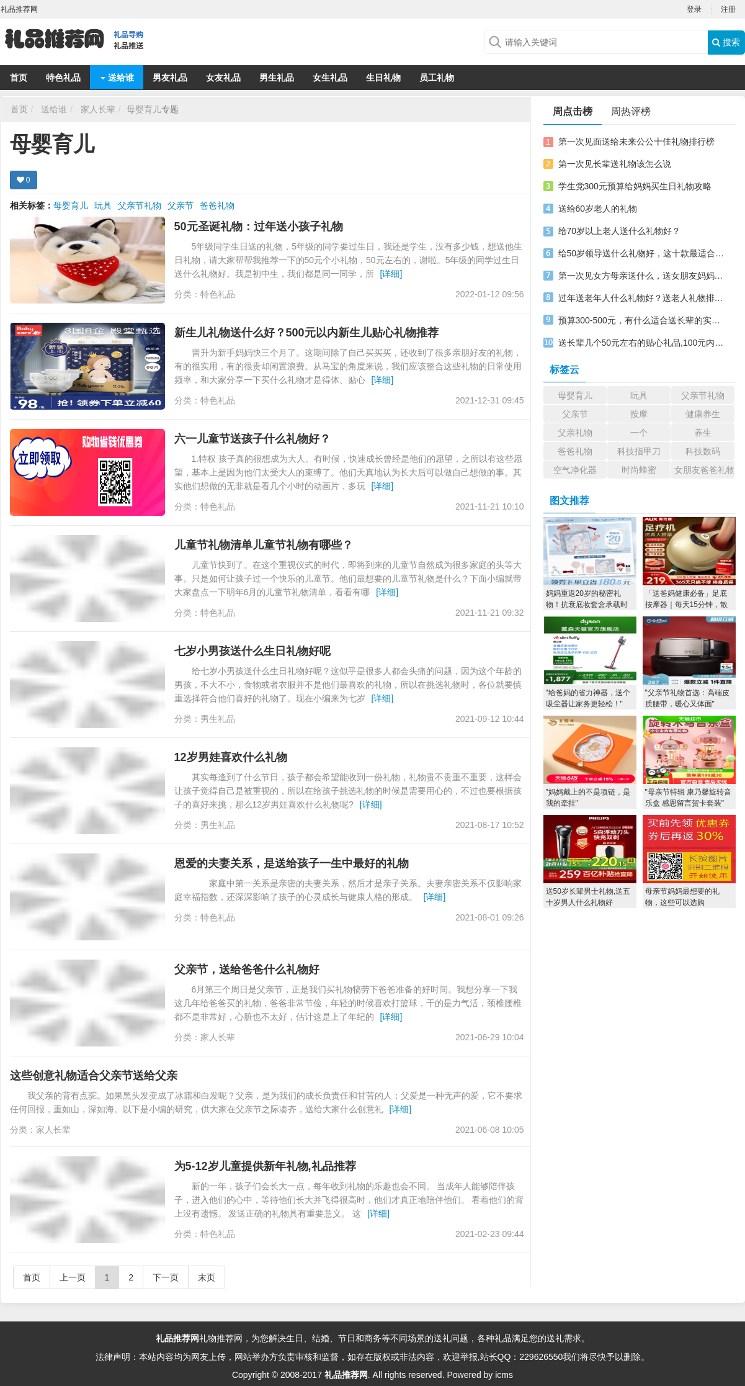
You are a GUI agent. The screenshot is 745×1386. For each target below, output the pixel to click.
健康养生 (702, 414)
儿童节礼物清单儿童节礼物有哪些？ (263, 545)
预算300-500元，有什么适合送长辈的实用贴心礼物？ (641, 320)
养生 (703, 433)
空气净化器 (575, 470)
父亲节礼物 (139, 205)
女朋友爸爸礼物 (704, 470)
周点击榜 (572, 111)
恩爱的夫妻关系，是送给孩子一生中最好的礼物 (291, 863)
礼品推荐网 (177, 1338)
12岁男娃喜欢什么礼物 (230, 757)
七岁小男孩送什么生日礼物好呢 (252, 651)
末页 (206, 1277)
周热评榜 (631, 111)
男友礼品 (170, 78)
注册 (728, 9)
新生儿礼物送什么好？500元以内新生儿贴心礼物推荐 (306, 332)
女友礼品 (223, 78)
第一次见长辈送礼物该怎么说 (614, 164)
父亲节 (180, 205)
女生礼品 (330, 78)
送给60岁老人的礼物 (598, 209)
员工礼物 (436, 78)
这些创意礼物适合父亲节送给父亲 (93, 1075)
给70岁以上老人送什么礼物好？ (619, 231)
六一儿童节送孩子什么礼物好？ (252, 439)
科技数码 (702, 451)
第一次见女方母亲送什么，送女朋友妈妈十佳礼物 (641, 276)
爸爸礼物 (217, 205)
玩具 (103, 205)
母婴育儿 (144, 109)
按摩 (639, 414)
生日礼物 (383, 78)
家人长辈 (98, 109)
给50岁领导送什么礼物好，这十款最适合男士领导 (641, 253)
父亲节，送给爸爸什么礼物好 (246, 969)
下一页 (166, 1277)
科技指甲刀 (639, 451)
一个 (639, 433)
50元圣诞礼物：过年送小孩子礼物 (258, 226)
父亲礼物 (575, 433)
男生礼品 (276, 78)
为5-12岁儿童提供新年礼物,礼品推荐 (265, 1166)
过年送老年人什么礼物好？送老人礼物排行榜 (641, 298)
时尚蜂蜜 (639, 470)
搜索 (726, 42)
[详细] (391, 274)
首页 (18, 78)
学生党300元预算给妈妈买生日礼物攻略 (635, 186)
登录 (694, 9)
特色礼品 (63, 78)
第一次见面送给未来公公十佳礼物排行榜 (636, 141)
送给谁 (117, 78)
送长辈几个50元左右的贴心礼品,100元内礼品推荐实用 (641, 343)
